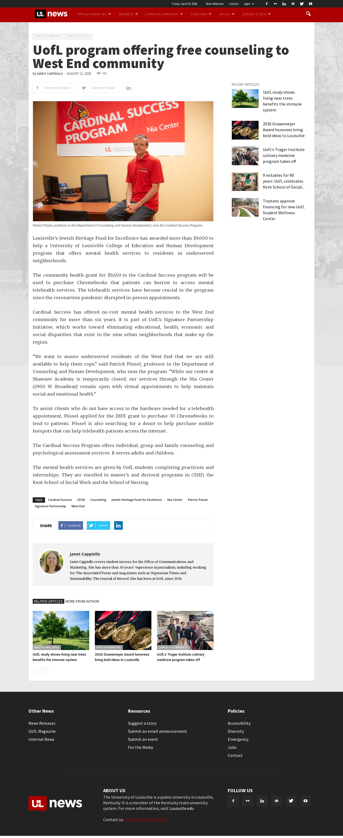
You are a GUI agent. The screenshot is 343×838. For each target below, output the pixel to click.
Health (227, 14)
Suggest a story (142, 723)
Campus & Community (164, 14)
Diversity (236, 731)
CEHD (81, 500)
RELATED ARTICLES (48, 601)
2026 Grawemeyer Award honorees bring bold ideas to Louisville (284, 129)
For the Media (140, 747)
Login (249, 4)
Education (201, 14)
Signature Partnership (50, 506)
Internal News (41, 739)
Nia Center (174, 500)
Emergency (238, 739)
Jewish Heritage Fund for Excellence (136, 500)
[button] (308, 13)
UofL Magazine (42, 731)
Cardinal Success (60, 500)
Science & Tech (256, 14)
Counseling (98, 500)
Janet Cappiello (50, 74)
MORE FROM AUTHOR (82, 601)
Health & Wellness (78, 36)
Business (128, 14)
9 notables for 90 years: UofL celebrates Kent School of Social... (283, 181)
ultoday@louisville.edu (145, 819)
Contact (234, 4)
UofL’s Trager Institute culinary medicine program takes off (284, 155)
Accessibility (239, 723)
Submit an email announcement (157, 731)
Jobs (232, 747)
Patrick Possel (198, 500)
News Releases (215, 4)
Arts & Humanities (94, 14)
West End (77, 506)
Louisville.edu (181, 808)
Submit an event (143, 739)
